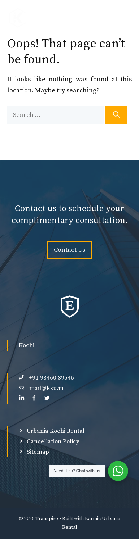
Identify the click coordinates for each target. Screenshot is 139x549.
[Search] (116, 115)
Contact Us (69, 250)
